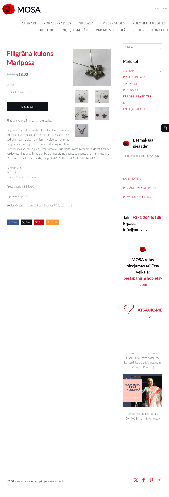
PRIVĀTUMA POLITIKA (137, 203)
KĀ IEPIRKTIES (132, 185)
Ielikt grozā (27, 113)
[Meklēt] (142, 54)
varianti (11, 91)
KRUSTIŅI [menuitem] (39, 34)
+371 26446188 (147, 224)
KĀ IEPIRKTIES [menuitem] (126, 34)
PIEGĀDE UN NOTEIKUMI (139, 194)
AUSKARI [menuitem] (23, 27)
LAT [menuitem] (159, 12)
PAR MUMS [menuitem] (99, 34)
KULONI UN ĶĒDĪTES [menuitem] (143, 27)
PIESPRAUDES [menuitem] (108, 27)
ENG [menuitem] (152, 12)
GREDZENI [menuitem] (81, 27)
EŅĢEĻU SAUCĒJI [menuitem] (69, 34)
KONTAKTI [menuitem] (154, 34)
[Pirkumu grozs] (166, 127)
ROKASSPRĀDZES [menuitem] (51, 27)
